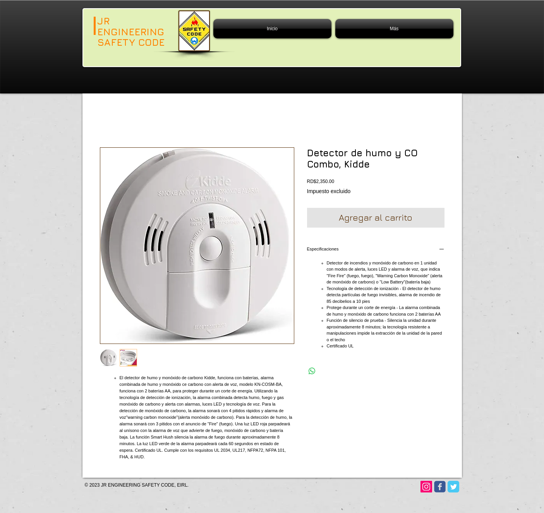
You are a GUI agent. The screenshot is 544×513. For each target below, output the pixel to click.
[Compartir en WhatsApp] (312, 371)
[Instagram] (426, 486)
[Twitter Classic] (453, 486)
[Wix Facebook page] (440, 486)
